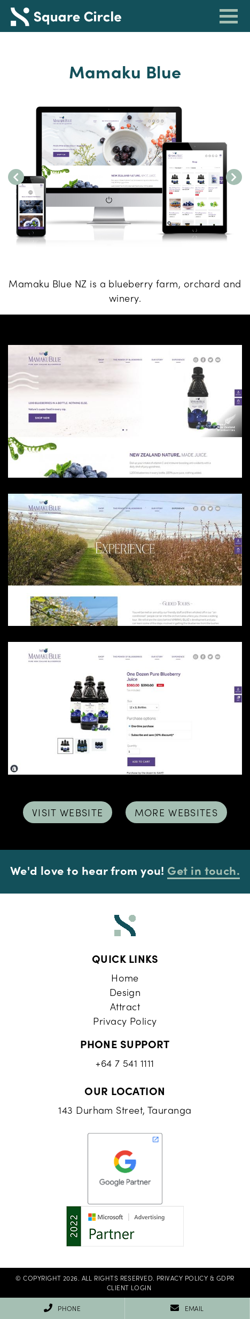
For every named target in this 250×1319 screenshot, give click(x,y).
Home (125, 977)
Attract (125, 1006)
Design (125, 992)
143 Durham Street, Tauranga (124, 1109)
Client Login (129, 1287)
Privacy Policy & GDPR (195, 1278)
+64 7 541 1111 (125, 1062)
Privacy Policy (125, 1020)
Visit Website (68, 812)
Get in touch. (203, 870)
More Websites (176, 812)
